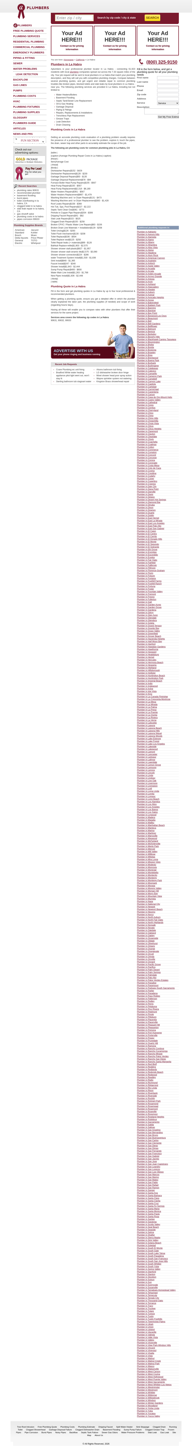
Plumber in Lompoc (146, 797)
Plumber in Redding (146, 1068)
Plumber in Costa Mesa (148, 466)
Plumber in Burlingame (148, 367)
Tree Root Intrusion (25, 1428)
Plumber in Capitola (146, 385)
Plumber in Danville (146, 493)
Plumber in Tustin (145, 1317)
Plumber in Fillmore (146, 569)
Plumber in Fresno (145, 598)
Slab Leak (152, 1433)
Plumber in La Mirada (147, 705)
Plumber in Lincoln (146, 774)
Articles (19, 128)
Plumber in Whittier (146, 1393)
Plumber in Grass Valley (148, 632)
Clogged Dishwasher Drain (87, 1431)
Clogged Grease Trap (154, 1431)
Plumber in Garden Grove (149, 608)
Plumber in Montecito (147, 876)
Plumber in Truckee (146, 1309)
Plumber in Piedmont (147, 1013)
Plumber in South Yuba (148, 1267)
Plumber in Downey (146, 511)
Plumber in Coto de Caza (149, 469)
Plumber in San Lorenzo (148, 1170)
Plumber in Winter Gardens (150, 1404)
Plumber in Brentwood (147, 359)
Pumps (17, 90)
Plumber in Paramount (147, 986)
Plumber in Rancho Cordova (150, 1049)
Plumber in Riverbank (147, 1094)
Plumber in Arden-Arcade (149, 275)
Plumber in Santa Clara (148, 1199)
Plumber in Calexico (146, 372)
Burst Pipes (47, 1433)
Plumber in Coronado (147, 464)
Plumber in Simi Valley (147, 1241)
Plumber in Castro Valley (148, 401)
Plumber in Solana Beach (149, 1244)
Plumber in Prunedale (147, 1041)
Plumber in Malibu (145, 824)
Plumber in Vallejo (145, 1341)
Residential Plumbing (28, 41)
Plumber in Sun (144, 1283)
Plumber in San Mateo (147, 1181)
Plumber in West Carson (148, 1372)
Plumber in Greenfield (147, 634)
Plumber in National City (148, 905)
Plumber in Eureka (146, 558)
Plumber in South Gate (148, 1252)
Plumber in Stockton (146, 1278)
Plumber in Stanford (146, 1273)
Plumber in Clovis (145, 440)
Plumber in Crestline (146, 474)
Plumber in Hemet (145, 658)
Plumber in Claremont (147, 432)
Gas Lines (20, 85)
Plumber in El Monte (146, 543)
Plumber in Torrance (146, 1304)
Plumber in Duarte (145, 514)
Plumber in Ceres (145, 406)
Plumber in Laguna (146, 726)
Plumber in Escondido (147, 556)
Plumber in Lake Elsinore (149, 739)
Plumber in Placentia (147, 1020)
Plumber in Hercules (146, 661)
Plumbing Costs (24, 96)
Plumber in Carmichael (148, 390)
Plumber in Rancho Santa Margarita (154, 1062)
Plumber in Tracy (145, 1307)
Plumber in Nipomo (146, 913)
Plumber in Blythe (145, 346)
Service (141, 103)
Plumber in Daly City (146, 487)
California (80, 59)
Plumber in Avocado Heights (150, 298)
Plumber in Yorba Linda (148, 1409)
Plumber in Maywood (147, 839)
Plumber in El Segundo (148, 545)
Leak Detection (27, 74)
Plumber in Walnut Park (148, 1364)
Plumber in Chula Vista (148, 424)
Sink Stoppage (142, 1428)
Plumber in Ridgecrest (147, 1086)
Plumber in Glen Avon (147, 616)
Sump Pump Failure (133, 1431)
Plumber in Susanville (147, 1288)
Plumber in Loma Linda (148, 792)
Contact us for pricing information (71, 40)
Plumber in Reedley (146, 1078)
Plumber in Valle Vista (147, 1338)
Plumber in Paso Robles (148, 997)
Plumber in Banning (146, 309)
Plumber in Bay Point (147, 314)
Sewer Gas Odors (110, 1433)
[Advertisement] (158, 172)
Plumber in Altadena (146, 254)
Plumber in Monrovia (147, 868)
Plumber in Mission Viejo (148, 863)
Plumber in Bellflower (147, 327)
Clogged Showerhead (35, 1431)
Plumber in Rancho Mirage (150, 1055)
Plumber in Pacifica (146, 968)
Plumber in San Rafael (148, 1186)
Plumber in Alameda (146, 238)
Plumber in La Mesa (146, 703)
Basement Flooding (111, 1431)
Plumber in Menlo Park (148, 847)
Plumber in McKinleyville (148, 845)
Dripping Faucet (105, 1428)
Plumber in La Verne (146, 721)
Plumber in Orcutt (145, 955)
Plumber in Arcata (145, 272)
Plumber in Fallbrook (147, 566)
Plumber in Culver (145, 479)
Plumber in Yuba (145, 1412)
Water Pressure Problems (132, 1433)
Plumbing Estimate (86, 1428)
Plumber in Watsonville (148, 1370)
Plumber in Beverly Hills (148, 338)
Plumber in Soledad (146, 1246)
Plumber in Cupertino (147, 482)
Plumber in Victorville (147, 1343)
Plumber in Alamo (145, 241)
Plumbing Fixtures (26, 106)
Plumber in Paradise (146, 984)
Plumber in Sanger (146, 1191)
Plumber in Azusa (145, 301)
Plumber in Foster (145, 590)
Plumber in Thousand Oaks (150, 1301)
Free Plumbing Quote (28, 30)
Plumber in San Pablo (147, 1183)
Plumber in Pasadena (147, 994)
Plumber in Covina (145, 472)
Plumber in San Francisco (149, 1154)
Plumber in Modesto (146, 866)
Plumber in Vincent (146, 1349)
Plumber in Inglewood (147, 687)
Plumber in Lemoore (146, 768)
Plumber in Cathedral (147, 403)
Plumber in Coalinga (146, 445)
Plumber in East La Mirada (149, 521)
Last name (142, 82)
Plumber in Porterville (147, 1036)
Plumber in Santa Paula (148, 1215)
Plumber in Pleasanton (148, 1028)
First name (143, 77)
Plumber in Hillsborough (148, 671)
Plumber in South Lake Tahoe (151, 1254)
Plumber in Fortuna (146, 587)
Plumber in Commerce (147, 451)
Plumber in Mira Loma (147, 860)
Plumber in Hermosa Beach (150, 663)
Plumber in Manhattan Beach (151, 826)
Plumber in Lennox (146, 771)
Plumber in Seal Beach (148, 1228)
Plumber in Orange (146, 950)
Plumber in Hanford (146, 645)
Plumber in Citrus (145, 427)
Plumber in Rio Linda (147, 1089)
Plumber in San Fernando (149, 1152)
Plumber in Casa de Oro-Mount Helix (154, 398)
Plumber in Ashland (146, 285)
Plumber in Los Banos (147, 810)
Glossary (20, 117)
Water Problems (25, 68)
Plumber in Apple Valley (148, 267)
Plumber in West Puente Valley (151, 1380)
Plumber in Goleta (145, 624)
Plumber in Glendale (146, 619)
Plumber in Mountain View (149, 897)
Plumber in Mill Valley (147, 852)
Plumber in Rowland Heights (150, 1118)
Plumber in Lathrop (146, 760)
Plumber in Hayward (146, 653)
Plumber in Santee (146, 1220)
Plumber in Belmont (146, 330)
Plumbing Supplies (26, 112)
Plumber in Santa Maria (148, 1210)
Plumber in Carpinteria (147, 393)
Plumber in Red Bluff (147, 1065)
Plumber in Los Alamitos (148, 802)
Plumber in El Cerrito (147, 537)
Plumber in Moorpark (147, 884)
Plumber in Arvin (145, 283)
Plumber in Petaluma (147, 1007)
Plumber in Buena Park (148, 361)
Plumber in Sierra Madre (148, 1238)
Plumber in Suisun (145, 1280)
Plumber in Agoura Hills (148, 235)
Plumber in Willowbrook (148, 1399)
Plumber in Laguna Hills (148, 732)
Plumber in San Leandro (148, 1168)
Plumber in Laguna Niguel (149, 734)
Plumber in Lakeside (146, 747)
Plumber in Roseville (147, 1112)
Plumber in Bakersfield (148, 304)
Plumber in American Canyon (151, 259)
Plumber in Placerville (147, 1023)
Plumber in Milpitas (146, 858)
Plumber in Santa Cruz (148, 1204)
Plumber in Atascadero (148, 288)
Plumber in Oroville (146, 960)
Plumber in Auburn (146, 293)
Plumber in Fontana (146, 579)
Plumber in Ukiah (145, 1325)
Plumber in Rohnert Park (149, 1102)
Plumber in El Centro (147, 535)
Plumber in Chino (145, 416)
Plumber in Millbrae (146, 855)
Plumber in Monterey (147, 879)
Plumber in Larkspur (146, 758)
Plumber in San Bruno (147, 1136)
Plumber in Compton (147, 453)
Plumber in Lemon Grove (149, 766)
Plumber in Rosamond (147, 1105)
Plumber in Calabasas (147, 369)
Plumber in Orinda (145, 957)
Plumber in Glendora (147, 621)
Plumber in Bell (144, 322)
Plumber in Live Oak (146, 781)
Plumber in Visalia (145, 1354)
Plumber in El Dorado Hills (149, 540)
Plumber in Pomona (146, 1031)
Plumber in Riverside (147, 1097)
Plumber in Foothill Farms (149, 582)
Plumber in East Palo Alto (149, 527)
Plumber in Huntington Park (150, 679)
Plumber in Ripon (145, 1091)
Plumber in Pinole (145, 1015)
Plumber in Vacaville (146, 1333)
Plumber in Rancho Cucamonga (152, 1052)
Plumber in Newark (146, 908)
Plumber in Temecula (147, 1296)
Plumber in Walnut (145, 1359)
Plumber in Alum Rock (147, 256)
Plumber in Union (145, 1328)
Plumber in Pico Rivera (148, 1010)
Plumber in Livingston (147, 787)
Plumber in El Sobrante (148, 548)
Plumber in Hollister (146, 674)
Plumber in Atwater (146, 290)
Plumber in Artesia (145, 280)
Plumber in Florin (145, 574)
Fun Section (30, 140)
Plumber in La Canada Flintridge (152, 697)
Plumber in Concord (146, 456)
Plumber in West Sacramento (151, 1383)
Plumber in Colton (145, 448)
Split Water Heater (124, 1428)
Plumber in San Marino (148, 1178)
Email (140, 90)
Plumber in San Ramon (148, 1189)
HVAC (16, 101)
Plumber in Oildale (145, 942)
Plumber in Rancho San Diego (151, 1060)
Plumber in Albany (145, 243)
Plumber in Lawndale (147, 763)
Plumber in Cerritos (146, 409)
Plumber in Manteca (146, 829)
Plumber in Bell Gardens (148, 325)
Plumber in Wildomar (147, 1396)
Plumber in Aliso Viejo (147, 248)
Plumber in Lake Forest (148, 742)
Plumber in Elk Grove (147, 550)
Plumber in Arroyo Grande (149, 277)
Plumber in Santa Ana (147, 1194)
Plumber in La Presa (146, 711)
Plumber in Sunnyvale (147, 1286)
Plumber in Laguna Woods (149, 737)
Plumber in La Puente (147, 713)
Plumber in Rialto (145, 1081)
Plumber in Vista (145, 1357)
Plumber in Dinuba (146, 506)
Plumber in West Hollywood (150, 1378)
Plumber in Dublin (145, 516)
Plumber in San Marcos (148, 1175)
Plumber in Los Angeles (148, 808)
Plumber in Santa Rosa (148, 1217)
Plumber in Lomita (145, 795)
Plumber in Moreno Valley (149, 889)
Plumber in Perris (145, 1005)
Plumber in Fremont (146, 595)
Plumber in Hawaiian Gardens (151, 648)
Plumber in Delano (146, 498)
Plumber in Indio (145, 684)
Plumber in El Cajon (146, 532)
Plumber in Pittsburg (146, 1018)
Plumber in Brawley (146, 353)
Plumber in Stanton (146, 1275)
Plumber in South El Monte (150, 1249)
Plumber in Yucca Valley (148, 1417)
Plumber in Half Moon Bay (149, 642)
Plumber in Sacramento (148, 1123)
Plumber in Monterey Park (149, 881)
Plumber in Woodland (147, 1407)
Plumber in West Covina (148, 1375)
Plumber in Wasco (145, 1367)
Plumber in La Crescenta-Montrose (153, 700)
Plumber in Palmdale (147, 976)
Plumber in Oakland (146, 934)
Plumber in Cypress (146, 485)
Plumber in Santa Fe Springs (150, 1207)
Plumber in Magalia (146, 821)
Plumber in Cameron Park (149, 377)
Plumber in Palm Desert (148, 971)
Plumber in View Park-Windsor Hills (154, 1346)
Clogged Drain (159, 1428)
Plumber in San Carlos (148, 1141)
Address (141, 98)
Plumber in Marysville (147, 837)
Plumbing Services (26, 36)
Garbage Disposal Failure (60, 1431)
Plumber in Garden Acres (149, 606)
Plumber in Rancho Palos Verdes (153, 1057)
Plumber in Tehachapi (147, 1294)
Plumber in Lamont (146, 753)
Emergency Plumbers (28, 52)
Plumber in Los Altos (147, 805)
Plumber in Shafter (146, 1236)
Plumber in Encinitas (147, 553)
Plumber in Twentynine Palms (151, 1322)
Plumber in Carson (146, 395)
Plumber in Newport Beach (150, 910)
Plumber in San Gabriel (148, 1157)
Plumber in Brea (144, 356)
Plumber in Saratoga (147, 1223)
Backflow (20, 79)
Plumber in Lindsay (146, 779)
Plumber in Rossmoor (147, 1115)
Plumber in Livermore (147, 784)
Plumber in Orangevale (148, 952)
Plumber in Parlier (145, 992)
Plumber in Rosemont (147, 1110)
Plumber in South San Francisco (152, 1259)
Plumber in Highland (146, 669)
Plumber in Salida (145, 1126)
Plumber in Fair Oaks (147, 561)
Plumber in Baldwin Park (148, 306)
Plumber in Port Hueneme (149, 1034)
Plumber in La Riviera (147, 718)
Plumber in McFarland (147, 842)
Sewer (17, 63)
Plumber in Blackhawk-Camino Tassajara (156, 340)
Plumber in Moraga (146, 887)
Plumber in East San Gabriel (150, 529)
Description (143, 107)
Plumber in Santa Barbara (149, 1196)
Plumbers (22, 25)
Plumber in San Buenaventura (151, 1139)
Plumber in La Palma (147, 708)
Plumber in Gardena (146, 611)
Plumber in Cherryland (147, 411)
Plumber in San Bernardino (150, 1133)
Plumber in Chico (145, 414)
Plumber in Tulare (145, 1312)
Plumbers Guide (24, 123)
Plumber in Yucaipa (146, 1414)
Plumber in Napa (145, 902)
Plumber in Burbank (146, 364)
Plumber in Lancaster (147, 755)
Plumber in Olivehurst (147, 944)
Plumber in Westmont (147, 1391)
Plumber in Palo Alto (146, 978)
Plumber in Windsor (146, 1401)
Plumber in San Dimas (147, 1149)
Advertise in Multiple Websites (28, 160)
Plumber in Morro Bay (147, 894)
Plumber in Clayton (146, 435)
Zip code (141, 94)
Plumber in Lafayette (147, 724)
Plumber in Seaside (146, 1231)
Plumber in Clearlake (147, 437)
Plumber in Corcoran (147, 458)
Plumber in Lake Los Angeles (151, 745)
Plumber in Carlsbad (146, 388)
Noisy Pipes (60, 1433)
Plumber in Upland (146, 1330)
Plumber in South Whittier (149, 1265)
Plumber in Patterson (147, 999)
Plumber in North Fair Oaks (150, 921)
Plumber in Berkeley (146, 335)
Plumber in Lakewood (147, 750)
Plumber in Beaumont (147, 319)
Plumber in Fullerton (146, 600)
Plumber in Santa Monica (149, 1212)
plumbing (74, 72)
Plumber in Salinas (146, 1128)
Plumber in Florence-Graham (151, 571)
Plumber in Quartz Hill (147, 1044)
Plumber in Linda (145, 776)
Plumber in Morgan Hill (148, 892)
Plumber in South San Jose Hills (152, 1262)
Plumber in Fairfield (146, 564)
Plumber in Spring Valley (148, 1270)
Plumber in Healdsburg (148, 655)
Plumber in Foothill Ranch (149, 585)
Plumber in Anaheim (146, 262)
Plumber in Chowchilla (147, 422)
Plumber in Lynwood (146, 816)
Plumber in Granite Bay (148, 629)
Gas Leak (164, 1433)
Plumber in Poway (145, 1039)
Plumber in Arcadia (146, 269)
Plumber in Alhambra (147, 246)
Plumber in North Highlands (150, 923)
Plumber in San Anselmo (149, 1131)
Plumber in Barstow (146, 311)
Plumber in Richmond (147, 1083)
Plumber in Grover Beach (149, 637)
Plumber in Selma (145, 1233)
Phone (140, 86)
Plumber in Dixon (145, 508)
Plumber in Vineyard (146, 1351)
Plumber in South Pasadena (150, 1257)
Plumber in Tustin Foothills (149, 1320)
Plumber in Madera (146, 818)
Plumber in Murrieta (146, 900)
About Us (99, 1436)
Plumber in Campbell (147, 380)
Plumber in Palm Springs (149, 973)
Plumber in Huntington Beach (151, 676)
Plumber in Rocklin (146, 1099)
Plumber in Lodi (144, 789)
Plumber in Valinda (146, 1336)
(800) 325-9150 (161, 62)
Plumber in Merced (146, 850)
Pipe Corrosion (31, 1433)
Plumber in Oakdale (146, 931)
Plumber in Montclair (147, 871)
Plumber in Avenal (145, 296)
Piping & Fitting (24, 58)
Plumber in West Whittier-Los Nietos (154, 1385)
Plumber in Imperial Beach (149, 682)
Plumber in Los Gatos (147, 813)
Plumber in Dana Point (148, 490)
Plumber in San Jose (147, 1162)
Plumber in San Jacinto (148, 1160)
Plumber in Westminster (148, 1388)
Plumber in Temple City (148, 1299)
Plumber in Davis (145, 495)
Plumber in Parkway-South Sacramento (156, 989)
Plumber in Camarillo (147, 374)
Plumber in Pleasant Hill (148, 1026)
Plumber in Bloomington (148, 343)
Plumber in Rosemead (147, 1107)
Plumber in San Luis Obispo (150, 1173)
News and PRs (23, 134)
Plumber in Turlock (146, 1315)
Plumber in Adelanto (146, 233)
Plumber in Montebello (147, 873)
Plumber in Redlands (147, 1070)
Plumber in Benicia (146, 332)
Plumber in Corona (146, 461)
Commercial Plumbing (29, 47)
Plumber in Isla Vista (147, 692)
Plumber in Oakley (145, 936)
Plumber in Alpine (145, 251)
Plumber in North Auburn (149, 918)
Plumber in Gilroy (145, 613)
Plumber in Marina (145, 831)
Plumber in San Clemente (149, 1144)
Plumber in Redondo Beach (150, 1073)
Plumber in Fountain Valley (150, 592)
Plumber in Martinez (146, 834)
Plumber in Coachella (147, 443)
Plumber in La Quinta (147, 716)
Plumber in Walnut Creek (149, 1362)
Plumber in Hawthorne (147, 650)
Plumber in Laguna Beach (149, 729)
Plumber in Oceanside (147, 939)
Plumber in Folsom (146, 577)
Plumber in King (144, 695)
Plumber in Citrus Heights (149, 430)
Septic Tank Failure (89, 1433)
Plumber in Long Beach (148, 800)
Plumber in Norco (145, 915)
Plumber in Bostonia (146, 351)
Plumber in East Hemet (148, 519)
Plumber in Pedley (145, 1002)
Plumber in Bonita (145, 348)
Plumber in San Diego (147, 1147)
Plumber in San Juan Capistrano (152, 1165)
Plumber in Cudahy (146, 477)
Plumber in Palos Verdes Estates (152, 981)
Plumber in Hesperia (146, 666)
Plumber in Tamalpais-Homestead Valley (156, 1291)
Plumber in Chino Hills (147, 419)
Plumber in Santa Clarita (148, 1202)
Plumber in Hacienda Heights (151, 640)
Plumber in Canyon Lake (149, 382)
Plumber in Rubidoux (147, 1120)
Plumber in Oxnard (146, 963)
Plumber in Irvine (145, 690)
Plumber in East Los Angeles (150, 524)
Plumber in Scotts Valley (148, 1225)
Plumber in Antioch (146, 264)
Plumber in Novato (146, 929)
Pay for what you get (28, 172)
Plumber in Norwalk (146, 926)
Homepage (69, 59)
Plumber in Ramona (146, 1047)
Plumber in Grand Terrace (149, 627)
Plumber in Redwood (147, 1076)
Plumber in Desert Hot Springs (151, 500)
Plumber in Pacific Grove (149, 965)
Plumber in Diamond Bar (148, 503)
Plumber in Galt (144, 603)
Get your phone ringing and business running (77, 354)
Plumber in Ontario (146, 947)
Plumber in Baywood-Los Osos (152, 317)
